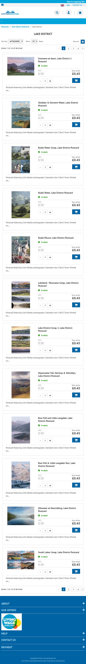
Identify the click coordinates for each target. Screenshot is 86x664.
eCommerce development (30, 661)
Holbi (44, 661)
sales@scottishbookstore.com (3, 5)
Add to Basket (76, 80)
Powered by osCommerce (56, 661)
